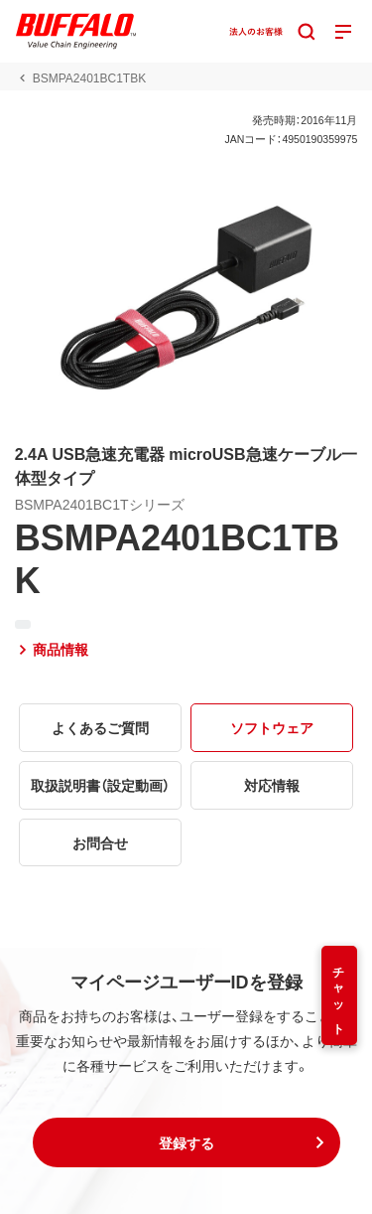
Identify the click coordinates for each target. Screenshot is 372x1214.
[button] (186, 1142)
